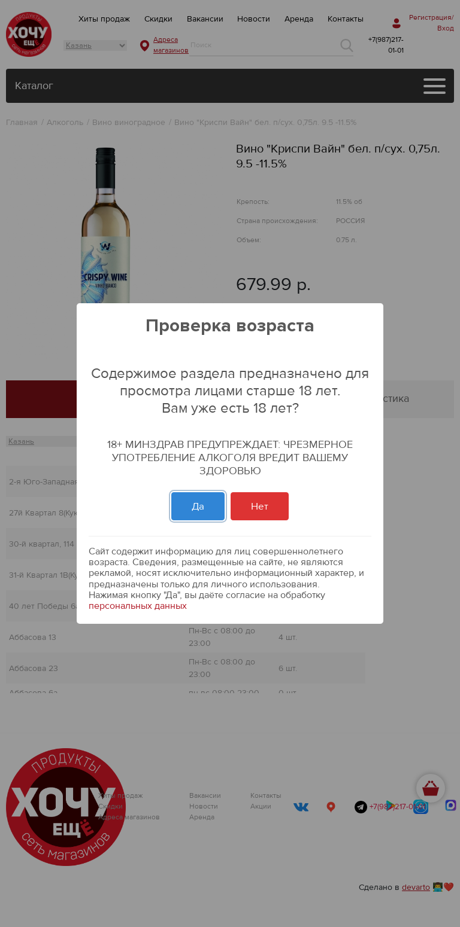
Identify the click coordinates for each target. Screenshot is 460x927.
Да (198, 506)
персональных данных (138, 606)
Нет (259, 506)
